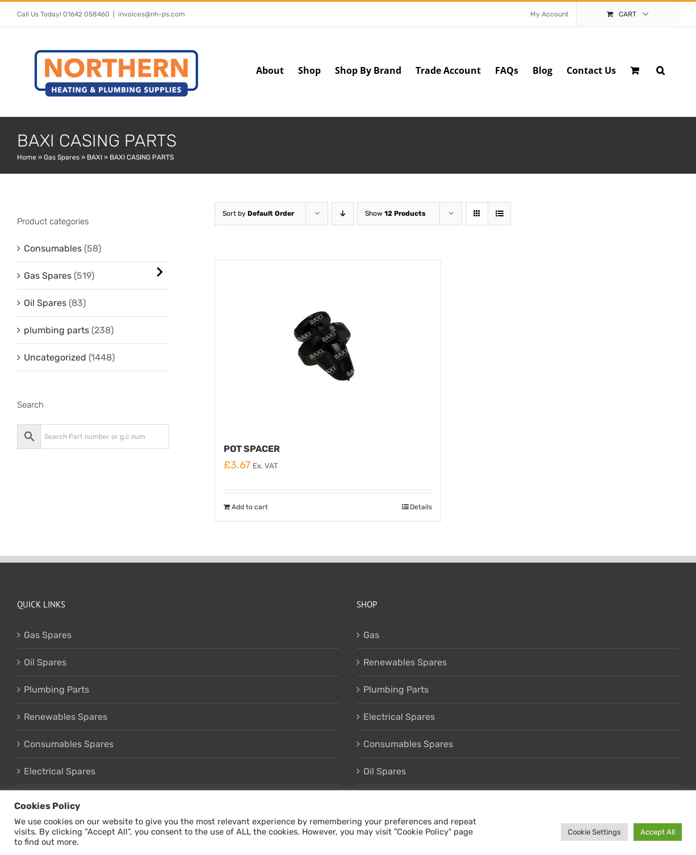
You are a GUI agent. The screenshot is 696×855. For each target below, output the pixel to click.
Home (26, 157)
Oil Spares (45, 302)
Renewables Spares (65, 716)
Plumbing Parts (56, 689)
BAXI (94, 157)
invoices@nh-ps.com (151, 14)
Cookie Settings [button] (594, 832)
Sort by (258, 213)
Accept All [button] (657, 832)
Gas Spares (61, 157)
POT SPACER (252, 448)
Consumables (53, 248)
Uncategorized (55, 357)
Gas (371, 635)
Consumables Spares (69, 744)
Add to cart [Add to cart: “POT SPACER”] (250, 507)
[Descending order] (343, 213)
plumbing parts (56, 330)
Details (421, 507)
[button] (660, 69)
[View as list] (499, 214)
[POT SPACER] (328, 345)
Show (395, 213)
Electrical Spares (59, 771)
